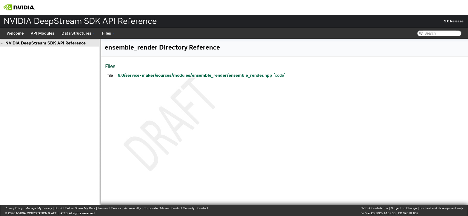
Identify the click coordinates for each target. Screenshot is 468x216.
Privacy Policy (14, 208)
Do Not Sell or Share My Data (75, 208)
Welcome (15, 33)
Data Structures (78, 33)
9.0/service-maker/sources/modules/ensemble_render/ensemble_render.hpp (195, 75)
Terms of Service (109, 208)
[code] (279, 75)
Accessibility (132, 208)
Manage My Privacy (38, 208)
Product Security (183, 208)
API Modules (42, 33)
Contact (202, 208)
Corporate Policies (156, 208)
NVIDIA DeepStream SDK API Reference (45, 43)
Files (108, 33)
